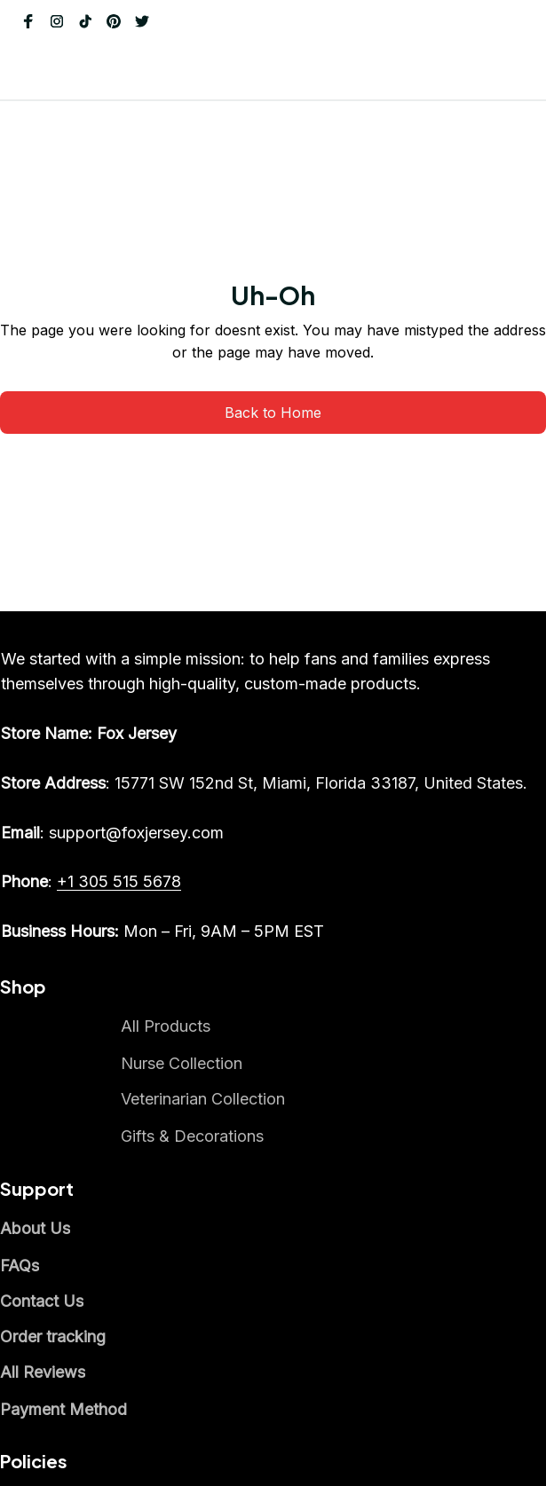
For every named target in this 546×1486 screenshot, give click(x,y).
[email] (70, 1131)
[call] (66, 1230)
